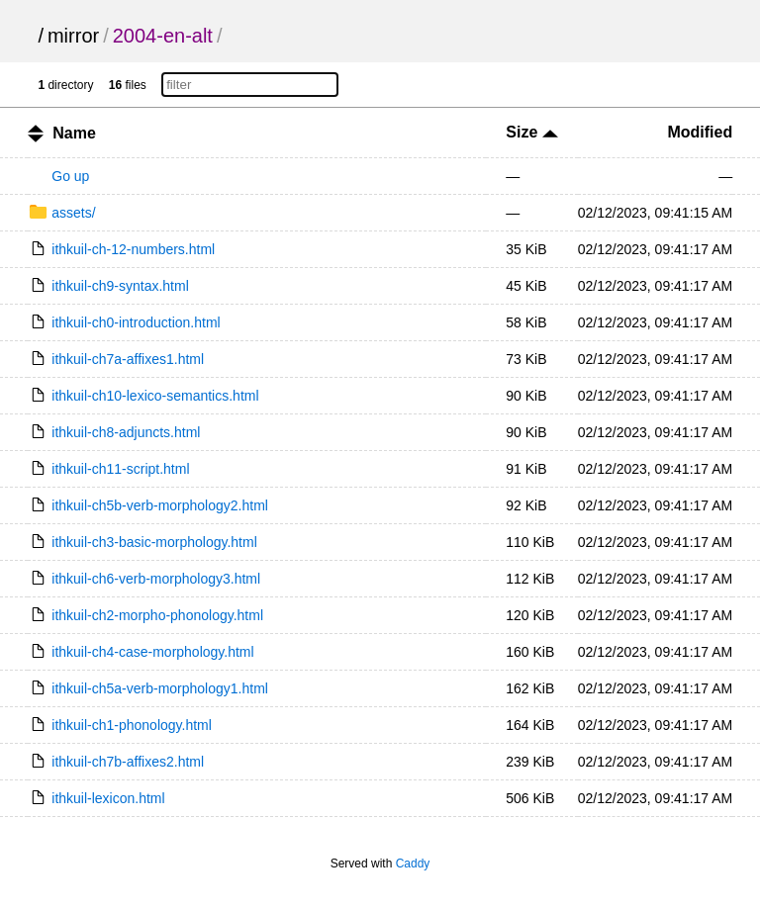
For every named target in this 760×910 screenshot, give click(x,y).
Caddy (413, 863)
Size (531, 132)
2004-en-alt (163, 35)
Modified (699, 132)
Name (74, 133)
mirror (73, 35)
